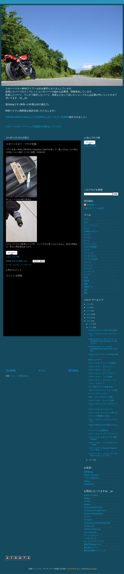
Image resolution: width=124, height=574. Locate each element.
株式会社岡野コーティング (95, 551)
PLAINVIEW (71, 569)
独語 (86, 293)
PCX (86, 222)
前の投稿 (73, 370)
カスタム (16, 265)
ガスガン (87, 234)
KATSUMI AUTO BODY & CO (95, 511)
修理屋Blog (88, 472)
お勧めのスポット (91, 231)
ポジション (88, 268)
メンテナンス (26, 265)
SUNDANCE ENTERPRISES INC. (97, 523)
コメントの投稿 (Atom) (19, 376)
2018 (89, 307)
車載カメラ (88, 287)
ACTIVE (87, 501)
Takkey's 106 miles (91, 475)
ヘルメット (88, 265)
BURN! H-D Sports (91, 495)
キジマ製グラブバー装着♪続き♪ (101, 387)
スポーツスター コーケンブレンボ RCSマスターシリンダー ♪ (102, 455)
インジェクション (91, 225)
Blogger (94, 569)
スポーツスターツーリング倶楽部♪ (102, 363)
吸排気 (86, 281)
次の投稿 (11, 370)
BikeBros (87, 504)
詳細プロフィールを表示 (94, 208)
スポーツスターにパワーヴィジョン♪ (103, 434)
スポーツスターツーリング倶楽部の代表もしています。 (34, 126)
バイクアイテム (90, 256)
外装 (86, 278)
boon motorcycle (90, 532)
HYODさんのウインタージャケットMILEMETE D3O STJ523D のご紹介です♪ (102, 341)
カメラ (86, 241)
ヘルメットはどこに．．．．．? (101, 383)
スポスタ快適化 (90, 247)
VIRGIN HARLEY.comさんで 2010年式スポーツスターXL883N (37, 117)
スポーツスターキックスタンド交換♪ (103, 390)
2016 (89, 314)
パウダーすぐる (90, 538)
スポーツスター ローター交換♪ (101, 400)
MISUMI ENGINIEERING (93, 514)
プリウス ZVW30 (91, 259)
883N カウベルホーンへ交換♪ (100, 397)
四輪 (86, 284)
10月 (91, 460)
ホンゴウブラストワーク (94, 541)
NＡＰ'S (87, 517)
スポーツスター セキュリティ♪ (101, 367)
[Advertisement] (42, 352)
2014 (89, 321)
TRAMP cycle (89, 526)
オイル (86, 228)
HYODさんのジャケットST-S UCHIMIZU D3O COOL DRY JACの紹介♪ (103, 349)
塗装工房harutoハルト (93, 544)
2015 (89, 318)
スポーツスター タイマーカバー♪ (102, 373)
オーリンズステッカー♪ (97, 394)
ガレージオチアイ (91, 535)
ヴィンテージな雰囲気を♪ (98, 430)
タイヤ (86, 250)
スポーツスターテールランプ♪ (100, 409)
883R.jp (87, 481)
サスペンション (90, 244)
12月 (91, 324)
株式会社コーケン (91, 548)
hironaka (90, 205)
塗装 (86, 290)
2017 (89, 311)
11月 (91, 327)
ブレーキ (87, 262)
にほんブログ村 (13, 257)
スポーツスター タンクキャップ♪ (102, 380)
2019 (89, 304)
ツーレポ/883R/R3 (91, 478)
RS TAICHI (88, 520)
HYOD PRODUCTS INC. (93, 507)
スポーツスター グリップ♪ (99, 370)
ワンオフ (87, 274)
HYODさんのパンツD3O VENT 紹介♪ (103, 330)
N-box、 (87, 219)
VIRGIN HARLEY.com (92, 529)
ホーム (42, 370)
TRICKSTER (89, 484)
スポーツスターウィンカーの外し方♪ (103, 413)
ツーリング (88, 253)
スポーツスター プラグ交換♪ (100, 377)
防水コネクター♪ (95, 360)
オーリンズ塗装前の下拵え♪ (99, 416)
